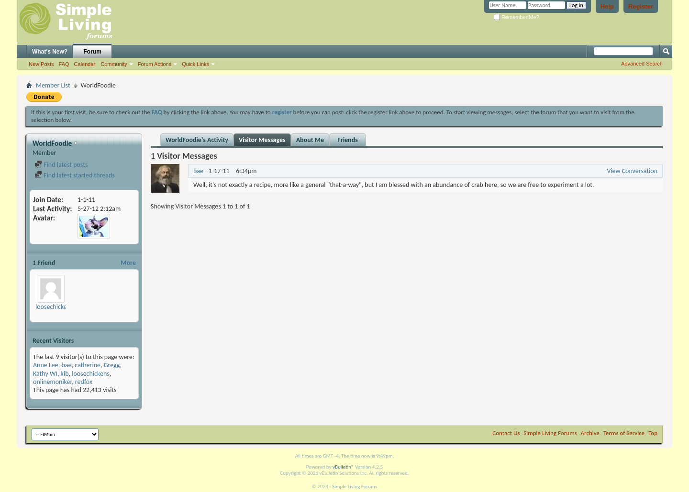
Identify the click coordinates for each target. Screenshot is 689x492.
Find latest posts (61, 165)
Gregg (112, 365)
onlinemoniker (52, 382)
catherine (87, 365)
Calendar (85, 64)
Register (640, 6)
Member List (53, 85)
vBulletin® (343, 467)
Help (607, 6)
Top (652, 433)
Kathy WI (45, 374)
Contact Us (506, 433)
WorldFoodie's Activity (197, 140)
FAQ (64, 64)
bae (66, 365)
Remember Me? (516, 17)
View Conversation (632, 171)
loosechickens (54, 307)
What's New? (49, 51)
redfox (83, 382)
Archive (590, 433)
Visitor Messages (262, 140)
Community (113, 64)
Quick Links (195, 64)
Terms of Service (624, 433)
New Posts (41, 64)
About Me (310, 140)
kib (65, 374)
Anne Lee (45, 365)
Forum (92, 51)
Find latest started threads (74, 175)
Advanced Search (642, 63)
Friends (347, 140)
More (128, 263)
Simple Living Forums (550, 433)
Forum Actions (154, 64)
